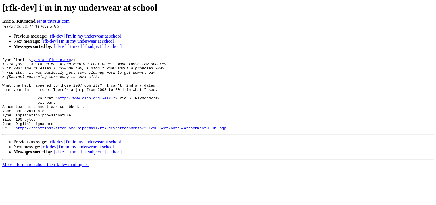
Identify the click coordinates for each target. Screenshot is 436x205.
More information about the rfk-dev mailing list (45, 179)
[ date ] (60, 46)
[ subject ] (94, 46)
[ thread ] (76, 46)
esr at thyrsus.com (53, 21)
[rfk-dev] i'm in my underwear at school (85, 36)
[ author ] (113, 46)
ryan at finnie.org (51, 60)
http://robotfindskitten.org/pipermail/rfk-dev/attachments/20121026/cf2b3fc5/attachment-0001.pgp (121, 142)
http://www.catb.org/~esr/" (86, 106)
